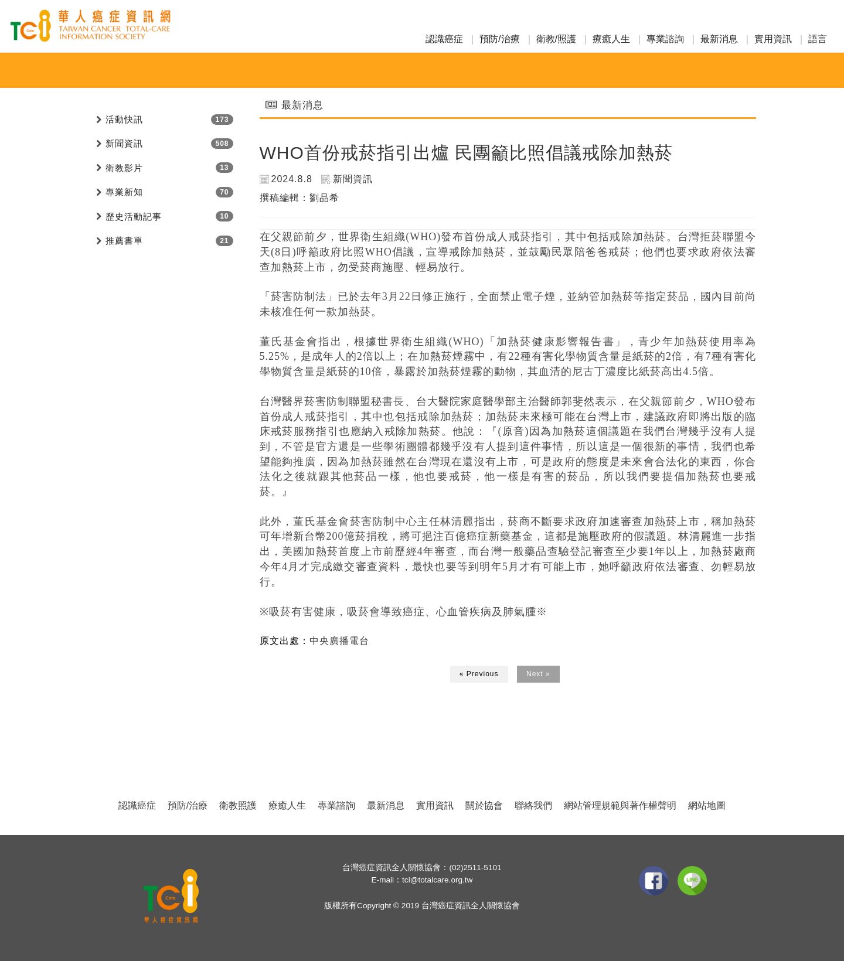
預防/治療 (499, 39)
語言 (817, 39)
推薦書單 (124, 241)
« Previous (479, 674)
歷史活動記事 (134, 216)
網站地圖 (707, 805)
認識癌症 (444, 39)
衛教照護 (238, 805)
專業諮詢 (665, 39)
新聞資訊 (124, 143)
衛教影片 (124, 168)
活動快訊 (124, 119)
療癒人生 (611, 39)
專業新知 (124, 192)
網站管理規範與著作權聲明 (620, 805)
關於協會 (484, 805)
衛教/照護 (556, 39)
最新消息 (719, 39)
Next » (538, 674)
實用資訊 (773, 39)
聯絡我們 (533, 805)
